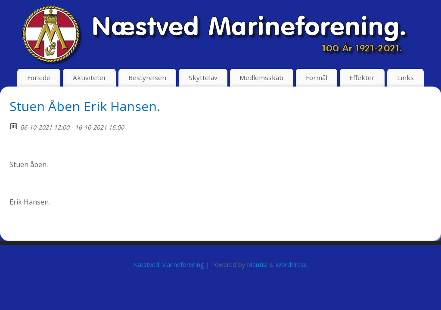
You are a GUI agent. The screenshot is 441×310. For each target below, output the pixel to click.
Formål (316, 77)
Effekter (362, 77)
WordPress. (292, 264)
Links (405, 77)
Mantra (257, 264)
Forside (38, 77)
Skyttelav (203, 77)
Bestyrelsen (147, 77)
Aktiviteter (89, 77)
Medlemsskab (261, 77)
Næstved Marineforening (168, 264)
